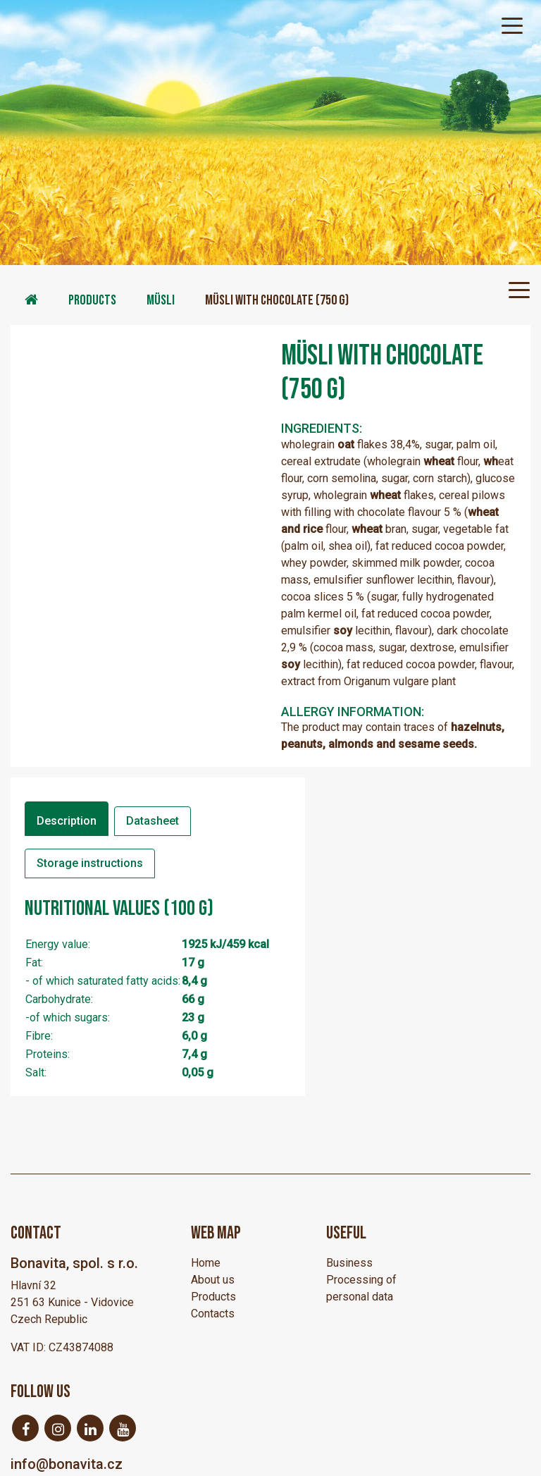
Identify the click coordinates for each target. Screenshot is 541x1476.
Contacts (213, 1313)
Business (349, 1262)
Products (92, 300)
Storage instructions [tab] (90, 863)
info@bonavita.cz (67, 1464)
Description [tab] (67, 821)
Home (205, 1262)
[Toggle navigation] (512, 24)
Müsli (161, 300)
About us (213, 1279)
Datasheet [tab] (152, 821)
